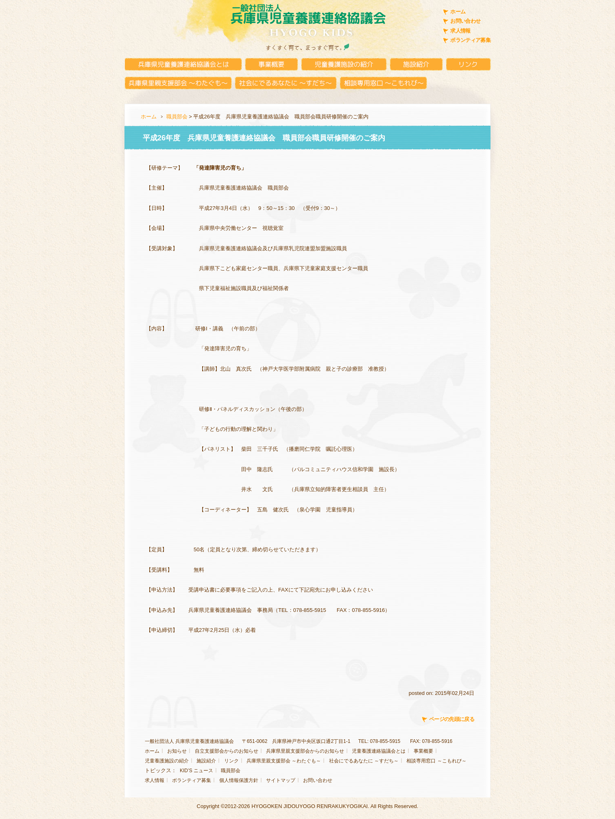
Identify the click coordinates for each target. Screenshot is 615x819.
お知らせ (177, 751)
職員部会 (177, 117)
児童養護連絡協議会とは (379, 751)
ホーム (457, 12)
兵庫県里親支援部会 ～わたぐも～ (283, 761)
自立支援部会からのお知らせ (226, 751)
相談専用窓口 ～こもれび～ (436, 761)
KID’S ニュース (196, 770)
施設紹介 (206, 761)
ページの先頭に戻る (451, 719)
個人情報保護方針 (238, 780)
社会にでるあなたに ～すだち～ (364, 761)
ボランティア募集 (470, 40)
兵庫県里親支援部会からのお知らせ (305, 751)
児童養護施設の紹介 (167, 761)
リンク (231, 761)
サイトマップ (280, 780)
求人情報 (460, 31)
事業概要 (423, 751)
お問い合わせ (465, 21)
